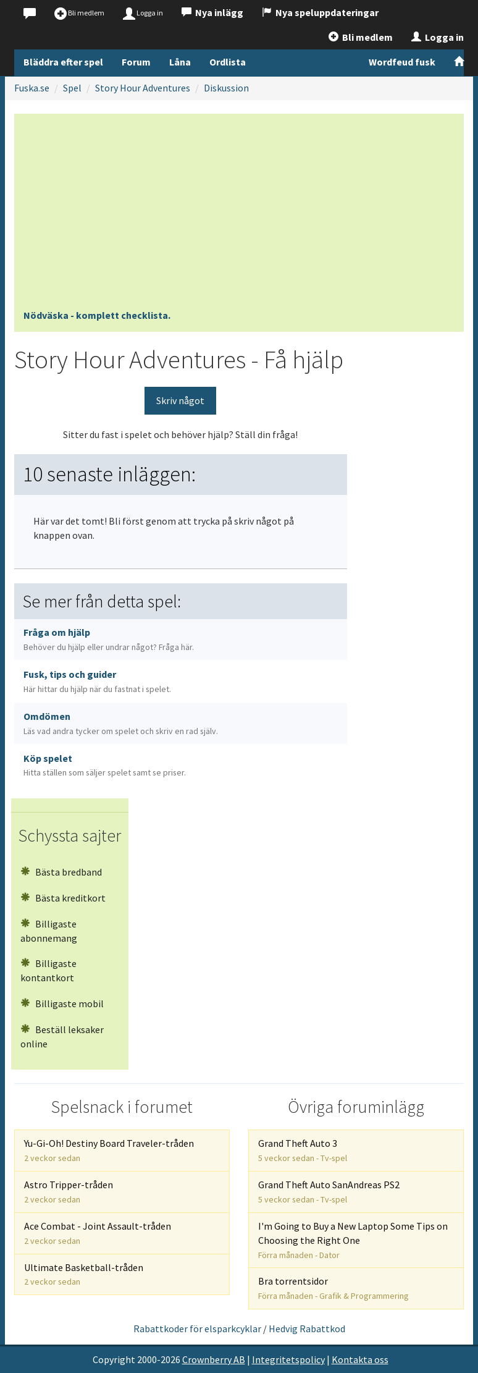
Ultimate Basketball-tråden (83, 1274)
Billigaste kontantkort (48, 970)
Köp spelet (104, 765)
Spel (72, 88)
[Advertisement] (239, 215)
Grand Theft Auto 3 (302, 1150)
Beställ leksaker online (62, 1036)
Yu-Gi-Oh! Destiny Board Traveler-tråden (109, 1150)
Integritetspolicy (288, 1359)
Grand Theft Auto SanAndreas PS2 (329, 1191)
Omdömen (120, 723)
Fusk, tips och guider (97, 681)
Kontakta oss (360, 1359)
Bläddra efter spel (63, 62)
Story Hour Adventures (142, 88)
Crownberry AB (213, 1359)
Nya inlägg (212, 12)
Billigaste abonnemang (48, 931)
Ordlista (227, 62)
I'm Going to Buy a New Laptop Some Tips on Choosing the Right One (353, 1240)
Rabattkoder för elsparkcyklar (197, 1328)
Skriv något (180, 400)
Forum (136, 62)
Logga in (437, 37)
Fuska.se (31, 88)
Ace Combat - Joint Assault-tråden (97, 1233)
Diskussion (226, 88)
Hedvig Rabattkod (307, 1328)
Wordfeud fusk (402, 62)
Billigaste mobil (62, 1003)
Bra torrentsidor (333, 1288)
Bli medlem (361, 37)
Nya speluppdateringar (320, 12)
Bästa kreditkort (63, 898)
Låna (180, 62)
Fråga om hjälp (108, 639)
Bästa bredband (61, 872)
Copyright (114, 1359)
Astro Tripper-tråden (68, 1191)
